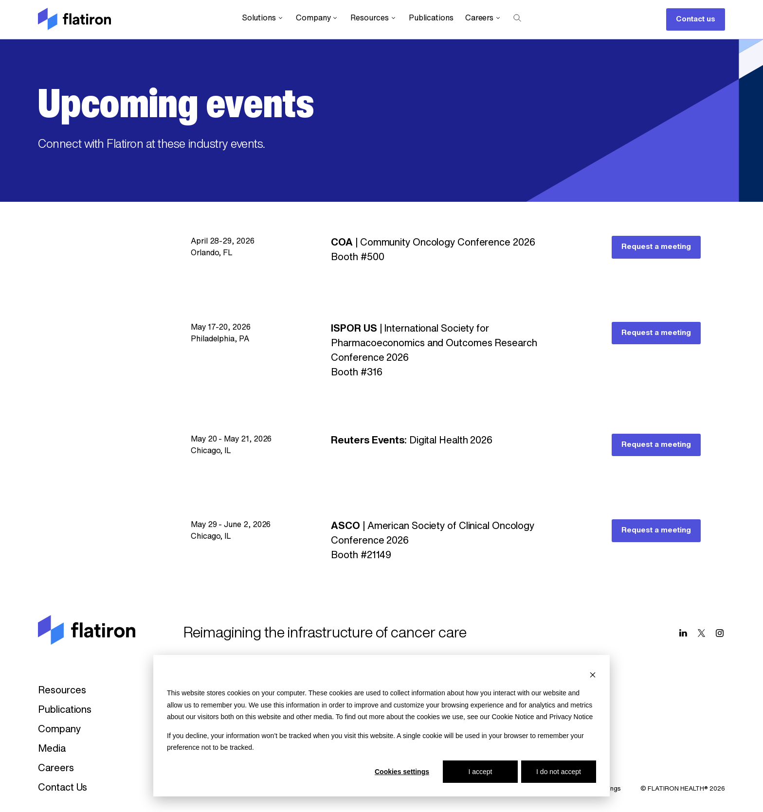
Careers (483, 18)
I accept (480, 772)
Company (317, 18)
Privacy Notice (571, 717)
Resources (373, 18)
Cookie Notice (512, 717)
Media (52, 749)
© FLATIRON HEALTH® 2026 (682, 789)
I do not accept (558, 772)
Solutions (263, 18)
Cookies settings (402, 772)
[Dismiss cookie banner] (592, 675)
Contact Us (62, 788)
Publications (431, 18)
